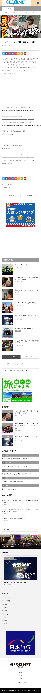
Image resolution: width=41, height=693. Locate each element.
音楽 (3, 624)
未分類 (4, 617)
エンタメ (8, 8)
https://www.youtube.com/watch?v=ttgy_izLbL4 (17, 110)
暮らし (4, 614)
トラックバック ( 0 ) (30, 356)
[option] (10, 542)
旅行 (3, 611)
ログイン (19, 370)
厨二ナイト (7, 187)
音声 (3, 620)
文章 (3, 607)
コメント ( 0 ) (11, 356)
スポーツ (5, 601)
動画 (11, 184)
